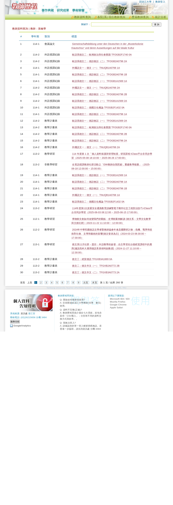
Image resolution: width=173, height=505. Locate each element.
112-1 (36, 218)
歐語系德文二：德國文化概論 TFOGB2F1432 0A (98, 107)
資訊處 (24, 313)
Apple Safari (116, 307)
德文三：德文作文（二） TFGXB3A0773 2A (95, 272)
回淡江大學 (145, 1)
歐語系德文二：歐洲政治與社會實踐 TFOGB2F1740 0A (102, 54)
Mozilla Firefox (117, 301)
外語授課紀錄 (52, 54)
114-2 (36, 54)
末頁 (94, 282)
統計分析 (160, 17)
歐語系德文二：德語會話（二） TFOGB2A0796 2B (99, 94)
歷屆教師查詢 (140, 17)
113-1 (36, 244)
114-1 (36, 43)
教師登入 (160, 1)
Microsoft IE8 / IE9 (120, 299)
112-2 (36, 229)
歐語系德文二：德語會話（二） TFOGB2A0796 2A (99, 61)
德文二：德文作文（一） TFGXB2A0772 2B (95, 265)
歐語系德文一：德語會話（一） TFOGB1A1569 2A (99, 101)
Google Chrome (118, 304)
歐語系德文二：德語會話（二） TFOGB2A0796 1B (99, 74)
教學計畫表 (50, 120)
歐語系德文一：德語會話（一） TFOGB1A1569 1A (99, 81)
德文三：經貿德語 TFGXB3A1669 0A (92, 259)
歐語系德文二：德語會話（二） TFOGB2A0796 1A (99, 114)
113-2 (36, 153)
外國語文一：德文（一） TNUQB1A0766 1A (96, 67)
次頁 (85, 282)
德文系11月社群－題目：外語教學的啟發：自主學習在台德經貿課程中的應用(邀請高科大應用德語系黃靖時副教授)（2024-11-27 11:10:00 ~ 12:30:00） (111, 248)
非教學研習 (50, 164)
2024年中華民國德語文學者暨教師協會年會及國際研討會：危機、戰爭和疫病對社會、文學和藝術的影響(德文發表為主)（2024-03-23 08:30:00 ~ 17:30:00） (111, 233)
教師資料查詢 (82, 17)
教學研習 (49, 153)
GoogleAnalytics (22, 325)
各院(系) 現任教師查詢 (111, 17)
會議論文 (49, 43)
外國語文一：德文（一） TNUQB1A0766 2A (96, 87)
